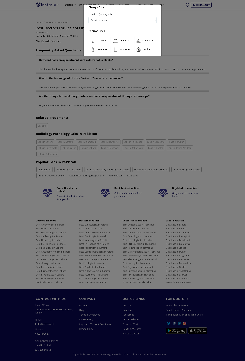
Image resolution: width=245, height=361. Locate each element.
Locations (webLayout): (100, 14)
